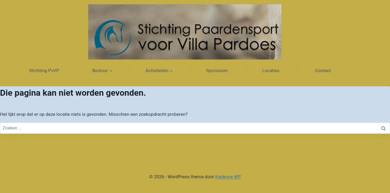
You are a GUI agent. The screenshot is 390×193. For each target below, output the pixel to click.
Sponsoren (217, 70)
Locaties (271, 70)
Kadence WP (228, 176)
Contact (322, 70)
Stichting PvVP (44, 70)
